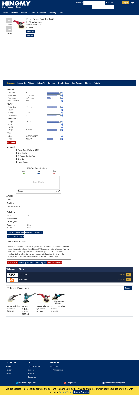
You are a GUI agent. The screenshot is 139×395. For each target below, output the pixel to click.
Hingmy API (54, 366)
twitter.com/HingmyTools (25, 383)
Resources (41, 13)
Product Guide (13, 236)
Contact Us (32, 377)
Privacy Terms (66, 392)
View (128, 275)
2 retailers (30, 31)
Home (5, 13)
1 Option (30, 36)
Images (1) (22, 83)
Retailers (9, 370)
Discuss (88, 83)
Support (31, 370)
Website (40, 22)
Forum (32, 13)
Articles (24, 13)
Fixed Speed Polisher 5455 (28, 150)
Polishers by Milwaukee (33, 232)
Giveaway (52, 13)
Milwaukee (20, 232)
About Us (31, 373)
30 (28, 216)
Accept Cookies (81, 392)
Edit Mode (11, 142)
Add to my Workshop (26, 263)
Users (61, 13)
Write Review (12, 263)
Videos (31, 83)
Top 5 (22, 236)
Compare (51, 83)
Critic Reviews (63, 83)
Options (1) (40, 83)
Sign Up (134, 3)
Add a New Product (55, 263)
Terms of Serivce (34, 366)
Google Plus (70, 383)
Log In (125, 3)
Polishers (16, 207)
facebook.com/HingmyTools (113, 383)
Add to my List (41, 263)
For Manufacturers (56, 370)
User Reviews (77, 83)
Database (14, 13)
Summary (11, 83)
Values (8, 373)
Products (9, 366)
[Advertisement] (69, 60)
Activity (97, 83)
